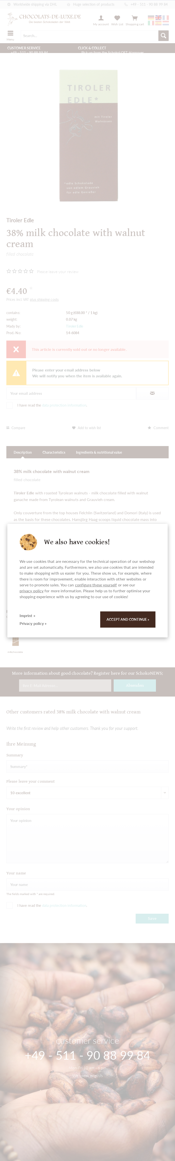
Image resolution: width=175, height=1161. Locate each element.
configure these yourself (96, 584)
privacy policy (32, 590)
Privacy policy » (33, 623)
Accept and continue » (128, 619)
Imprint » (27, 615)
